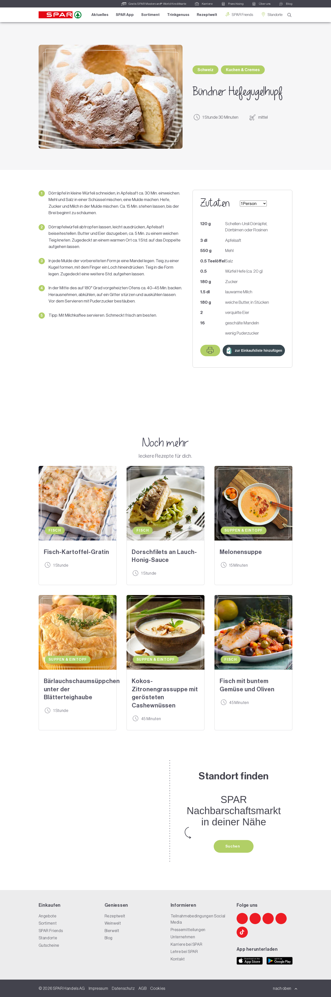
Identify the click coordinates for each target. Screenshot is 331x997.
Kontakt (178, 959)
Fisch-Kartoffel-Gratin (76, 551)
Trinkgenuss (178, 14)
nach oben (285, 988)
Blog (109, 938)
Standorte (271, 14)
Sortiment (150, 14)
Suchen (233, 846)
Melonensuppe (241, 551)
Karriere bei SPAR (186, 944)
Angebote (48, 916)
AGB (142, 988)
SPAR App (125, 14)
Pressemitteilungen (188, 929)
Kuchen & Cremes (243, 69)
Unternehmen (183, 937)
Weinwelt (113, 923)
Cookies (157, 988)
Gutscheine (49, 945)
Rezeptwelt (207, 14)
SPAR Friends (239, 14)
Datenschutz (123, 988)
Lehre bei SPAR (184, 951)
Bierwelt (112, 930)
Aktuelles (99, 14)
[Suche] (289, 15)
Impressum (98, 988)
